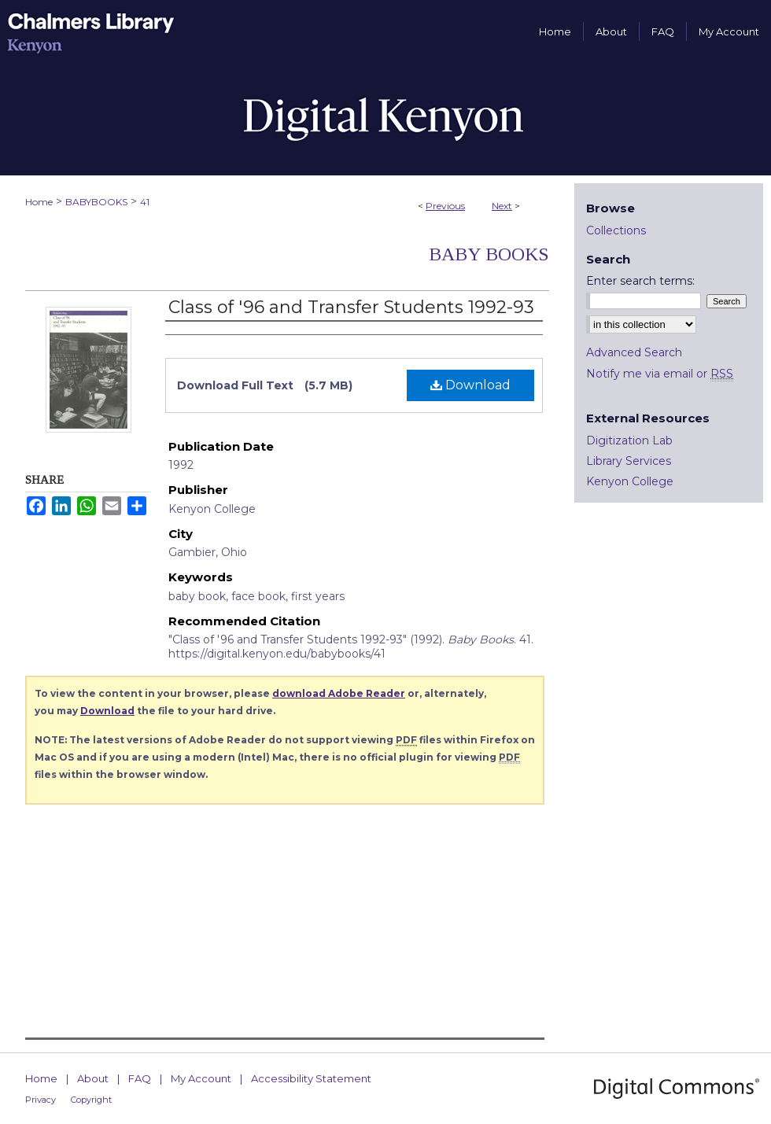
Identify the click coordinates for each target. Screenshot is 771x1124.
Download (470, 385)
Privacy (40, 1099)
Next (502, 206)
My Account (201, 1078)
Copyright (91, 1099)
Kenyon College (629, 481)
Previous (445, 206)
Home (39, 202)
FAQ (139, 1078)
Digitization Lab (629, 440)
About (93, 1078)
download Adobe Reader (338, 693)
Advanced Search (634, 352)
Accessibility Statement (311, 1078)
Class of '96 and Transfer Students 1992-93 (351, 307)
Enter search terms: (640, 281)
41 (144, 202)
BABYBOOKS (96, 202)
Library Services (628, 461)
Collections (616, 230)
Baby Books (489, 254)
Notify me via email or (659, 374)
